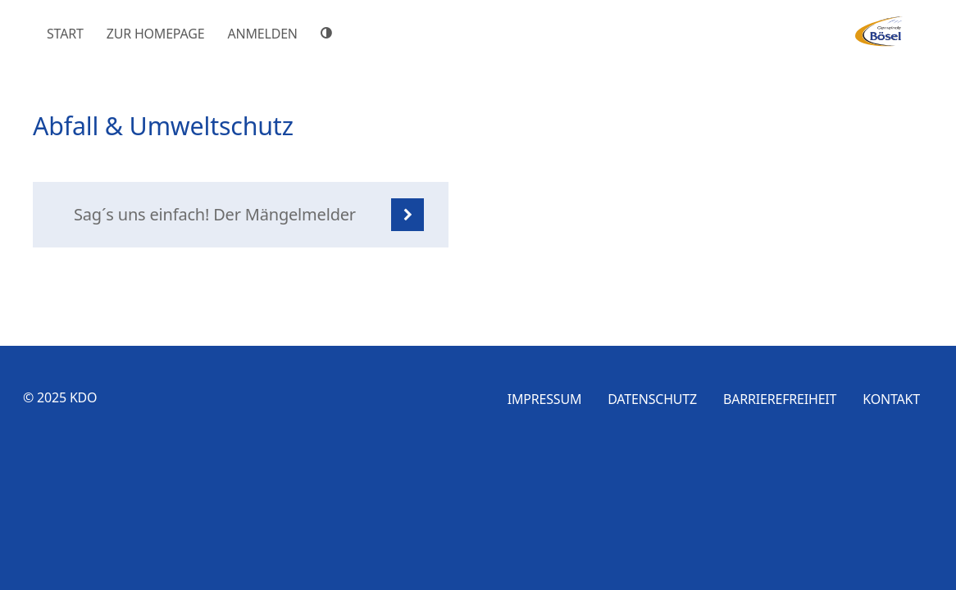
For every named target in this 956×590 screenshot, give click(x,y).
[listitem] (240, 214)
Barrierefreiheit (779, 399)
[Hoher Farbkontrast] (329, 32)
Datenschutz (652, 399)
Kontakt (891, 399)
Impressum (545, 399)
